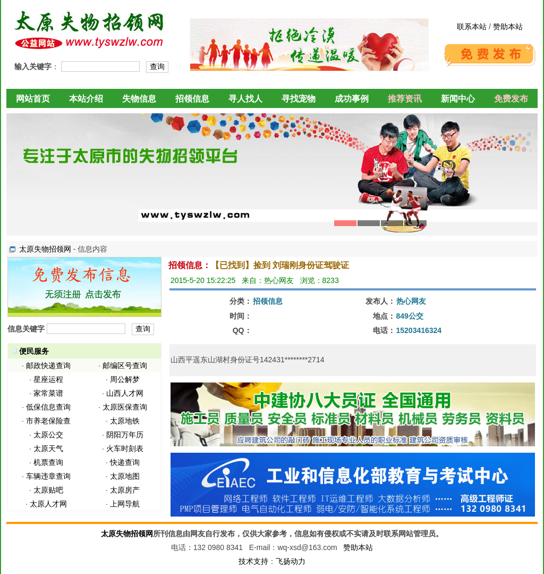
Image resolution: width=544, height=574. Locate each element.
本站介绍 (86, 98)
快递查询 (125, 462)
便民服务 (34, 351)
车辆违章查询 (48, 476)
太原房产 (125, 490)
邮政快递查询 (48, 365)
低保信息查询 (48, 407)
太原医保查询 (125, 407)
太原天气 (48, 448)
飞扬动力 (290, 561)
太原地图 (125, 476)
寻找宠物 (299, 98)
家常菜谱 (48, 393)
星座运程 (48, 379)
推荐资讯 (405, 98)
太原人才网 (48, 504)
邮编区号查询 (125, 365)
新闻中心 (458, 98)
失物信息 (139, 98)
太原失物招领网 (45, 249)
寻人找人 (245, 98)
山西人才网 (124, 393)
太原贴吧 (48, 490)
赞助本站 (508, 26)
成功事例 (352, 98)
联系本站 (472, 26)
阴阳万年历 (124, 434)
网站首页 (33, 98)
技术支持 (253, 561)
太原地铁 (125, 421)
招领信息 (192, 98)
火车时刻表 (124, 448)
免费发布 (511, 98)
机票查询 (48, 462)
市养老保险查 (48, 421)
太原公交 (48, 434)
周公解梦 (125, 379)
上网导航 (125, 504)
